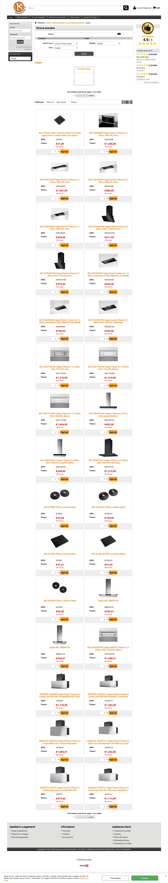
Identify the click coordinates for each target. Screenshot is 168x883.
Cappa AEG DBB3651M (59, 649)
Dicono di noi (68, 839)
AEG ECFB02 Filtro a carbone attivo (60, 509)
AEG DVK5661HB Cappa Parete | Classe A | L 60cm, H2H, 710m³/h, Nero (60, 276)
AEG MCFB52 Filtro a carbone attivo (60, 602)
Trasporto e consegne (19, 836)
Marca (51, 50)
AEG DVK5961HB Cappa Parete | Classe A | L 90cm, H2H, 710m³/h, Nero (108, 229)
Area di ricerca (48, 46)
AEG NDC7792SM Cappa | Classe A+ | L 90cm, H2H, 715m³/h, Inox (59, 370)
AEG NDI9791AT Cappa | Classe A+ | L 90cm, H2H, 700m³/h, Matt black (108, 463)
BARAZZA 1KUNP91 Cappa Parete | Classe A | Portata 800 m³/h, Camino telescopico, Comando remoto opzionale (59, 745)
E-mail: (12, 30)
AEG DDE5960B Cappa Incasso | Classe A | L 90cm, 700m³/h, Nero (108, 136)
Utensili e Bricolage (89, 19)
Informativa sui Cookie (123, 845)
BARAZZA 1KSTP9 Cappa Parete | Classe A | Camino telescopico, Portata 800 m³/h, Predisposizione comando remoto (59, 792)
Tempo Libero (74, 19)
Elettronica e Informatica (57, 19)
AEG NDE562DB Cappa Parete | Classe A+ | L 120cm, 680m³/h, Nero (60, 182)
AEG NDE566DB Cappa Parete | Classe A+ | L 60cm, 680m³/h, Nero (60, 229)
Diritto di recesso (121, 839)
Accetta (145, 878)
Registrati (28, 52)
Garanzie (117, 836)
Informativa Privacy (121, 842)
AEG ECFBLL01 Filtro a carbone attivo (108, 509)
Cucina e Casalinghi (38, 19)
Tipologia (92, 46)
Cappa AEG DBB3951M (108, 602)
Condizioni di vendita (122, 833)
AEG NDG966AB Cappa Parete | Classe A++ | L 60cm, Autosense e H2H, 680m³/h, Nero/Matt (59, 323)
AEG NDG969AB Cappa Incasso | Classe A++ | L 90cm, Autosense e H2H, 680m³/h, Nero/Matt (108, 276)
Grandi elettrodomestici (74, 41)
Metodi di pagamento (20, 839)
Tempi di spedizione (19, 833)
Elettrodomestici (22, 19)
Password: (14, 37)
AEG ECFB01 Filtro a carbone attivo (60, 556)
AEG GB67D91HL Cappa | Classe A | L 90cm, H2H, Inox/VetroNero (108, 416)
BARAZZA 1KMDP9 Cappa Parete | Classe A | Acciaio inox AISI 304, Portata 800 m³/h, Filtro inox (59, 698)
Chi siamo (66, 833)
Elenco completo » (151, 85)
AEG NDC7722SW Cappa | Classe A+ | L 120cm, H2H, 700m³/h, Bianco (60, 416)
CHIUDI (166, 875)
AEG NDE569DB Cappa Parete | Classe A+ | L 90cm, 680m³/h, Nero (108, 182)
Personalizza (115, 878)
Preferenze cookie (84, 862)
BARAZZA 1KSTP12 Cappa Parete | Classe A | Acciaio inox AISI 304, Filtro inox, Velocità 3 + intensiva (108, 792)
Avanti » (91, 98)
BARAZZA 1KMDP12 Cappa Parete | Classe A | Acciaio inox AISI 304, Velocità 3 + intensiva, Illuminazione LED (108, 698)
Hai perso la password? (24, 49)
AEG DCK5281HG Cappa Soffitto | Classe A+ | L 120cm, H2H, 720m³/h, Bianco (108, 650)
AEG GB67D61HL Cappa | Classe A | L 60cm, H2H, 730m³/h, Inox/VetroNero (59, 463)
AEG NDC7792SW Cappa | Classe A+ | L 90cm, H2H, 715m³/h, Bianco (108, 370)
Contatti (66, 836)
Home (11, 19)
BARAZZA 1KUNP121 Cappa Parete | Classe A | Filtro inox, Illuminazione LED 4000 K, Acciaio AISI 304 (108, 745)
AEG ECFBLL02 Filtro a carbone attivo (108, 556)
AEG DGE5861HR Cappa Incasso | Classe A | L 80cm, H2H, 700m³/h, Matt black (108, 323)
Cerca (50, 36)
